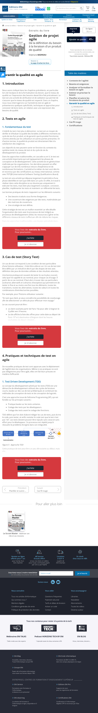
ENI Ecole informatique (67, 656)
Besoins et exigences (79, 84)
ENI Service (18, 684)
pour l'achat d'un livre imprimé (18, 559)
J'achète (30, 238)
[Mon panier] (87, 8)
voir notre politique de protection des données (24, 575)
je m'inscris (82, 573)
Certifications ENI (64, 698)
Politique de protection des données (25, 610)
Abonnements (76, 603)
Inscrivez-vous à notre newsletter (22, 573)
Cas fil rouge (42, 491)
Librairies (74, 596)
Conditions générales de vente (23, 606)
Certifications (75, 125)
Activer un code (51, 606)
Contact (48, 610)
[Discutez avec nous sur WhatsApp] (48, 8)
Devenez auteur (77, 610)
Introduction (78, 107)
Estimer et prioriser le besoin (79, 94)
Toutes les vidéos (77, 606)
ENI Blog (17, 656)
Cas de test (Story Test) (82, 113)
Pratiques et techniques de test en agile (83, 118)
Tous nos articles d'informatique (23, 596)
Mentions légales (17, 603)
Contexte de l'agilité (78, 81)
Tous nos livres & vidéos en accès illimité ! (49, 2)
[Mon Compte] (94, 8)
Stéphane (37, 55)
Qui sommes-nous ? (19, 600)
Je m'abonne (30, 244)
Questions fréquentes (53, 596)
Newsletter (75, 600)
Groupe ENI (18, 667)
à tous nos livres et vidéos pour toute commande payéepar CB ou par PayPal (39, 560)
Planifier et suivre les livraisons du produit (19, 491)
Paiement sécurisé (52, 600)
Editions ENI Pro (64, 684)
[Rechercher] (81, 8)
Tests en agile (78, 110)
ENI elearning (19, 698)
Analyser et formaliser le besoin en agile (81, 88)
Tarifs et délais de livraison (55, 603)
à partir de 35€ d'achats (60, 559)
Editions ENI (14, 8)
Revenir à (40, 62)
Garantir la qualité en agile (82, 103)
